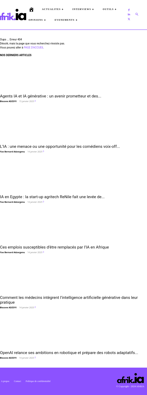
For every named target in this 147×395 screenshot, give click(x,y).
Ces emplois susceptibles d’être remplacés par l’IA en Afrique (54, 247)
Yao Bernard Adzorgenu (12, 151)
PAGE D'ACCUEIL (34, 47)
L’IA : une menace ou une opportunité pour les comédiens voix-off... (60, 146)
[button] (136, 14)
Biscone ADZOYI (8, 101)
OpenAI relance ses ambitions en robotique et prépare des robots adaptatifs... (69, 352)
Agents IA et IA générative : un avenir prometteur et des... (50, 96)
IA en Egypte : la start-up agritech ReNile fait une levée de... (52, 197)
